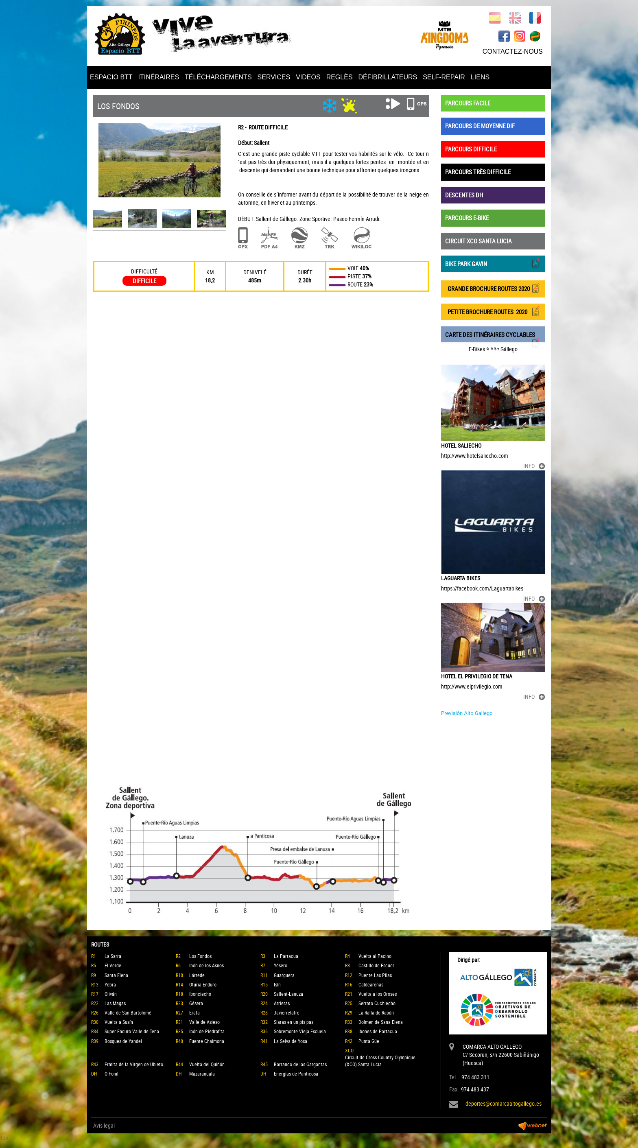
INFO (534, 466)
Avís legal (104, 1125)
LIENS (480, 77)
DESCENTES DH (464, 195)
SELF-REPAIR (444, 77)
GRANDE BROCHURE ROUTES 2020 (493, 288)
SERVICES (274, 77)
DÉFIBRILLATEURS (387, 77)
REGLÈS (339, 77)
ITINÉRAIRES (158, 77)
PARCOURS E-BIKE (467, 218)
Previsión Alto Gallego (467, 713)
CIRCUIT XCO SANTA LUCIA (478, 241)
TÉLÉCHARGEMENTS (218, 77)
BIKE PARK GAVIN (493, 263)
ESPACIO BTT (111, 77)
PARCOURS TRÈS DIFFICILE (478, 172)
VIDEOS (308, 77)
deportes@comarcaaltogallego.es (503, 1103)
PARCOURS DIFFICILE (471, 149)
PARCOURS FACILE (467, 103)
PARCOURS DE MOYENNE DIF (480, 126)
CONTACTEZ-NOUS (513, 51)
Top (4, 1137)
